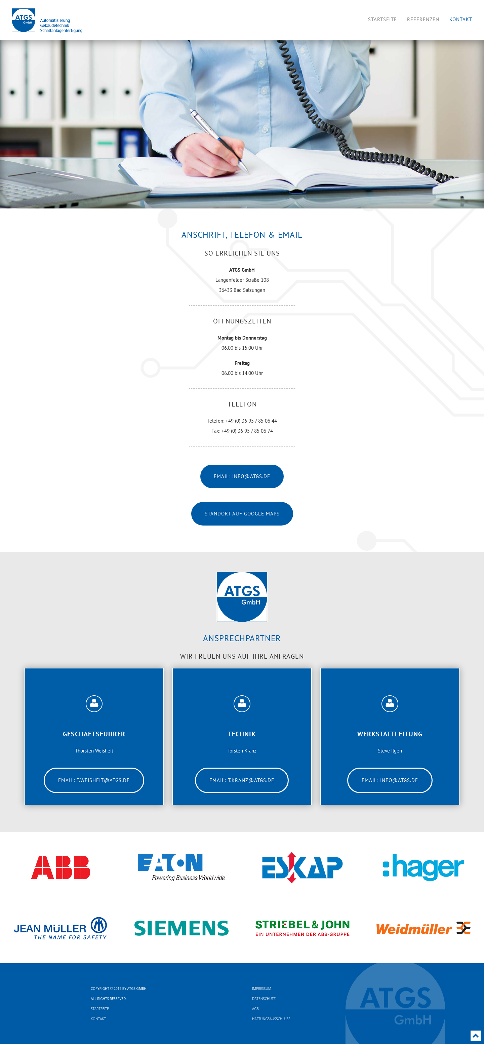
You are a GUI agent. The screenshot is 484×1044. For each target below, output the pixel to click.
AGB (255, 1008)
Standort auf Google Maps (242, 513)
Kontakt (98, 1018)
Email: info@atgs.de (242, 476)
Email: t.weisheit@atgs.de (94, 780)
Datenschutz (264, 998)
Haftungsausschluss (271, 1018)
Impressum (261, 988)
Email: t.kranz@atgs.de (241, 780)
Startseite (100, 1008)
